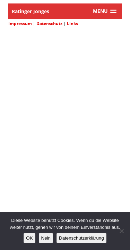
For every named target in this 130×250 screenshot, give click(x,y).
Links (72, 23)
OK (29, 238)
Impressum (20, 23)
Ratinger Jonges (30, 11)
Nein (46, 238)
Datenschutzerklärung (81, 238)
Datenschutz (49, 23)
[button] (104, 11)
